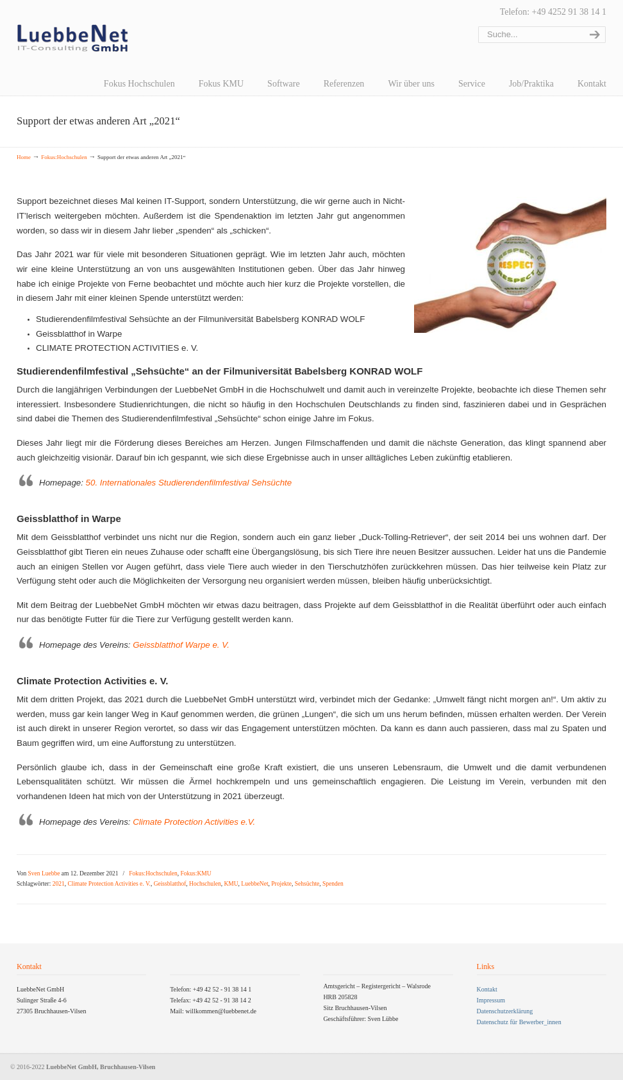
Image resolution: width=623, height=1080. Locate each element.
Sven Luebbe (44, 873)
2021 (59, 884)
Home (24, 157)
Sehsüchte (307, 884)
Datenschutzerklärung (505, 1011)
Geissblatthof (170, 884)
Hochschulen (205, 884)
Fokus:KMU (196, 873)
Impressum (491, 1000)
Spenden (333, 884)
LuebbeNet (254, 884)
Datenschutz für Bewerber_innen (519, 1021)
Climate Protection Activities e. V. (108, 884)
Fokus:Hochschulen (64, 157)
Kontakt (487, 989)
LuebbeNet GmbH (73, 38)
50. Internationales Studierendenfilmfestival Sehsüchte (189, 482)
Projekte (281, 884)
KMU (231, 884)
